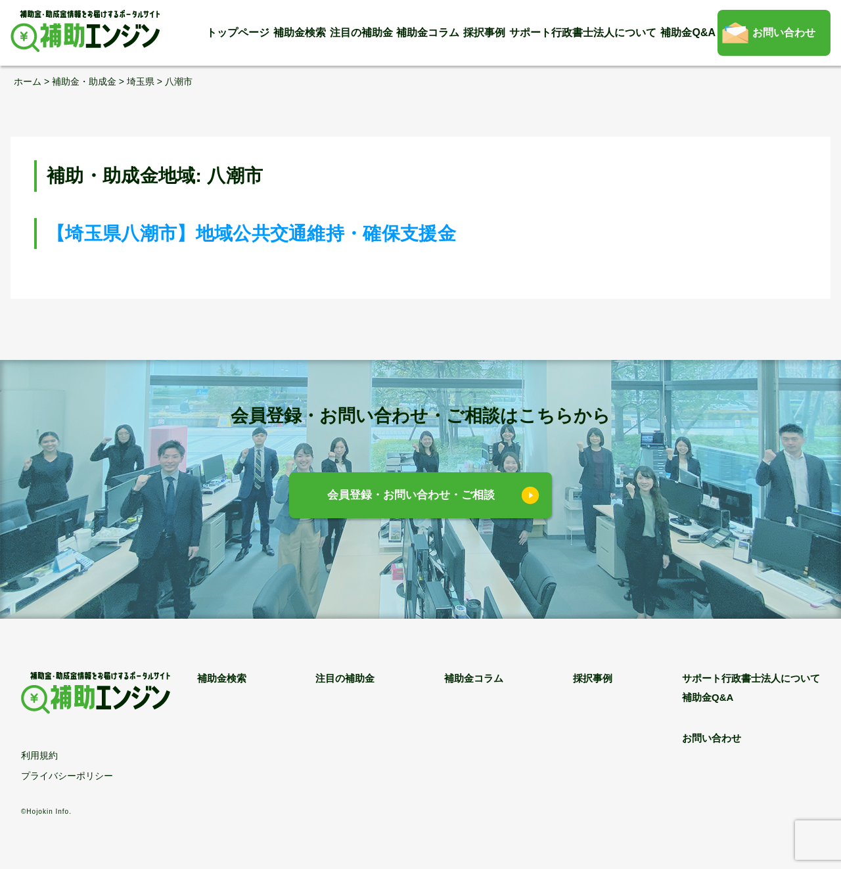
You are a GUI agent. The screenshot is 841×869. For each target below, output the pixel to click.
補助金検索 (299, 32)
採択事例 (484, 32)
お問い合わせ (783, 32)
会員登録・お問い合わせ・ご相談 (411, 495)
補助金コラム (427, 32)
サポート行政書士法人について (582, 32)
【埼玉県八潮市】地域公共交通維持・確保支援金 (251, 233)
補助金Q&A (688, 32)
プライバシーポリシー (67, 775)
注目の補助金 (361, 32)
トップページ (237, 32)
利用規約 (39, 755)
